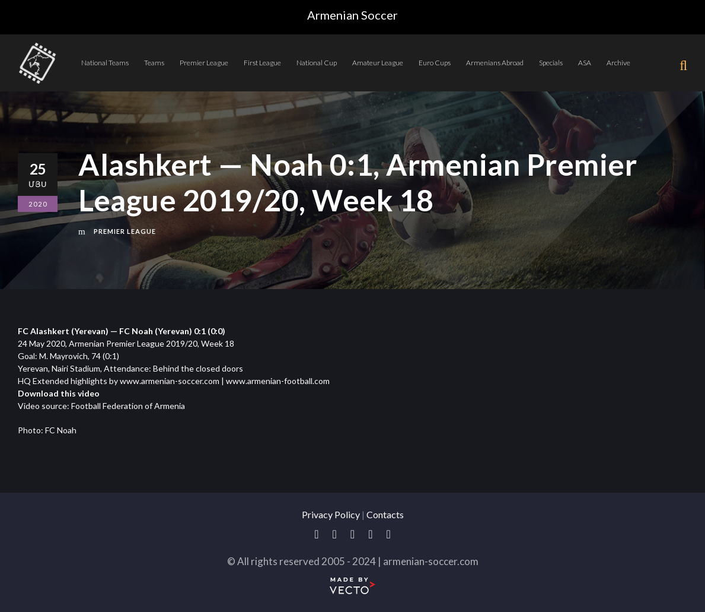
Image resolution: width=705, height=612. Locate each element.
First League (262, 62)
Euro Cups (435, 62)
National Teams (105, 62)
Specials (551, 62)
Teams (154, 62)
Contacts (385, 514)
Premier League (204, 62)
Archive (618, 62)
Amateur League (377, 62)
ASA (584, 62)
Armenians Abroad (495, 62)
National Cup (316, 62)
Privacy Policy (331, 514)
